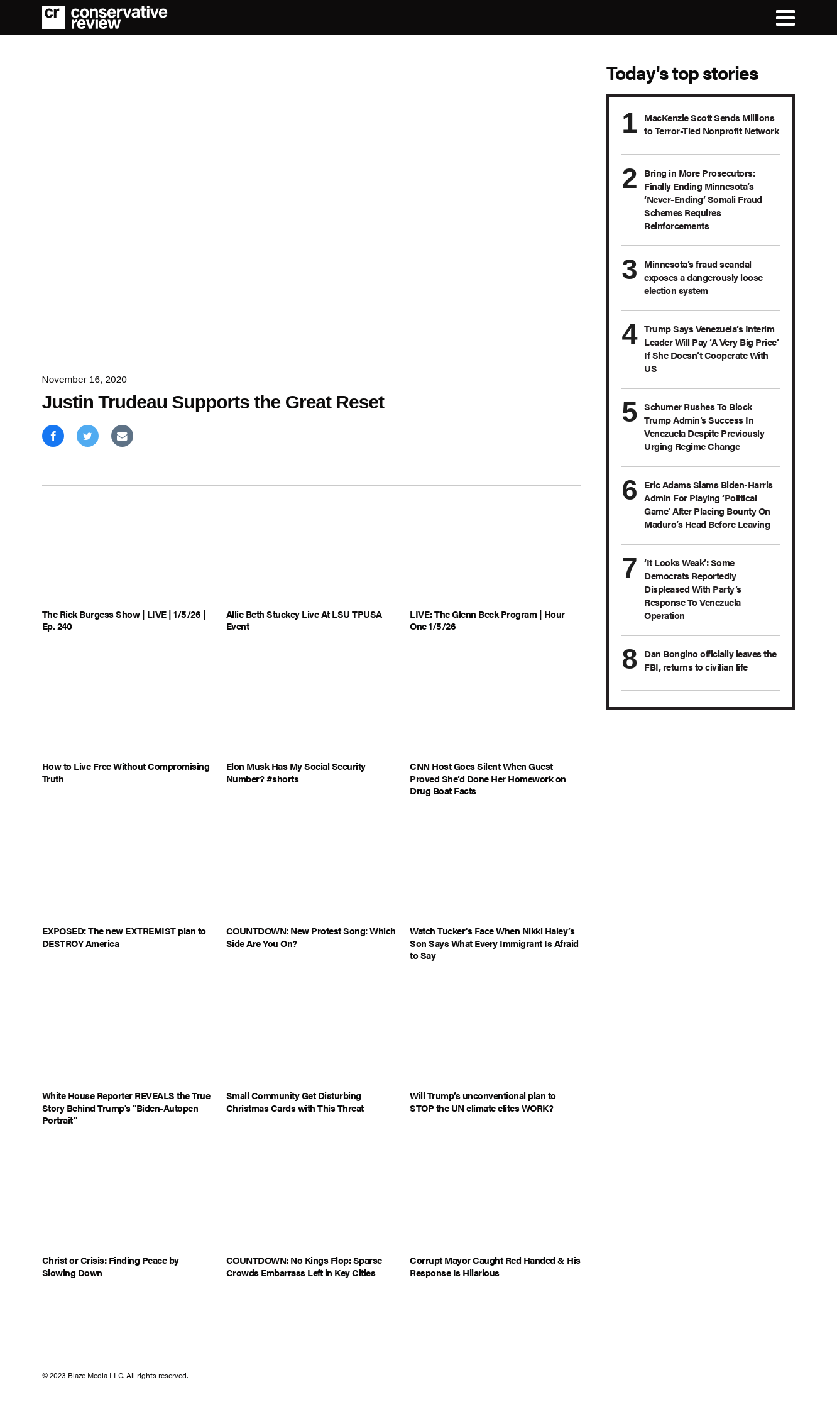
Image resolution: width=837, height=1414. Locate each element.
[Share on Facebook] (53, 436)
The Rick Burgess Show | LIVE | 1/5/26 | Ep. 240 (124, 620)
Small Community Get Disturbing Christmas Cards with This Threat (295, 1101)
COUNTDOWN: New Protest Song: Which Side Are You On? (311, 936)
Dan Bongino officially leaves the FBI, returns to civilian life (710, 660)
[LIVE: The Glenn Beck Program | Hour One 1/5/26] (495, 553)
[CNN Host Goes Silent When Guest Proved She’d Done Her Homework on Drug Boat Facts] (495, 705)
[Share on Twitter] (88, 436)
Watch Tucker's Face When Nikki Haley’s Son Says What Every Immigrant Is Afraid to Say (494, 943)
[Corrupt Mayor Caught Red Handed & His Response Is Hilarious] (495, 1199)
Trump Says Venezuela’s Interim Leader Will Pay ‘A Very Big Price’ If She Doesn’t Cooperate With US (711, 348)
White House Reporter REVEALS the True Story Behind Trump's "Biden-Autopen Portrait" (126, 1107)
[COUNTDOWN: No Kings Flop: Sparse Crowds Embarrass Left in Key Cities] (312, 1199)
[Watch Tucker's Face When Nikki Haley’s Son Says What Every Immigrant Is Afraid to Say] (495, 870)
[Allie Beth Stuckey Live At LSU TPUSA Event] (312, 553)
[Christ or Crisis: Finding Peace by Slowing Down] (128, 1199)
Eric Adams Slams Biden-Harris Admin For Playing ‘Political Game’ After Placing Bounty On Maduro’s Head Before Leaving (708, 504)
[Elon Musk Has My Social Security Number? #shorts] (312, 705)
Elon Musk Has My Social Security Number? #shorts (296, 772)
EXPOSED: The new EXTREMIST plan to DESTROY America (124, 936)
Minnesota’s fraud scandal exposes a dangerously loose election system (703, 277)
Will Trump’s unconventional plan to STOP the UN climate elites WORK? (483, 1101)
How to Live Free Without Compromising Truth (126, 772)
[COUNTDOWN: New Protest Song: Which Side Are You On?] (312, 870)
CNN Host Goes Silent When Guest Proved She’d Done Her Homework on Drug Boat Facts (488, 778)
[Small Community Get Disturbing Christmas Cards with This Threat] (312, 1035)
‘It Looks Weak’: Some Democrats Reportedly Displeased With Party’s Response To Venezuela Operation (692, 589)
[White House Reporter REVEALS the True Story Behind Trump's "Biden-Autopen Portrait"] (128, 1035)
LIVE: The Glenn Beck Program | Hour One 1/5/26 (487, 620)
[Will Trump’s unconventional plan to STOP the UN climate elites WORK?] (495, 1035)
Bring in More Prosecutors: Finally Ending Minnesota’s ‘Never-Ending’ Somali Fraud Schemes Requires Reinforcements (703, 199)
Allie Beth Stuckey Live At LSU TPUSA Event (304, 620)
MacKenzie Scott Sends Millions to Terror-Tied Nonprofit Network (711, 124)
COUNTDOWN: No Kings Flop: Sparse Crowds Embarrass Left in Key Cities (304, 1266)
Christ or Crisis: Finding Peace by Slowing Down (110, 1266)
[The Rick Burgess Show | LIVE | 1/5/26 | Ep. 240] (128, 553)
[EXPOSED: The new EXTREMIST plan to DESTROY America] (128, 870)
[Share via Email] (122, 436)
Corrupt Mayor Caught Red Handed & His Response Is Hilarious (495, 1266)
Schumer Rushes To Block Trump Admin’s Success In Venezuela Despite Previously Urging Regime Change (704, 426)
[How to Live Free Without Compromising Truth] (128, 705)
